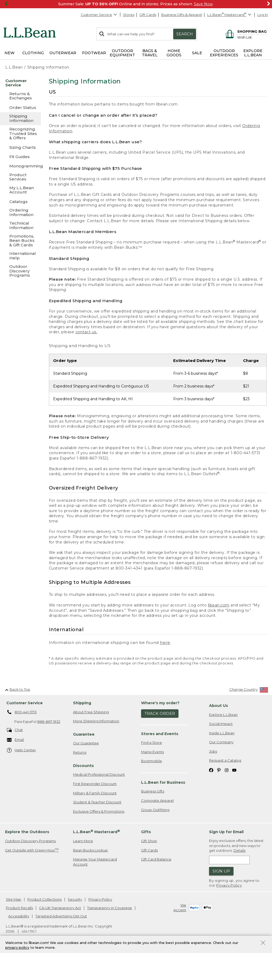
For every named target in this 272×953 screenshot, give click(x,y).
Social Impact (221, 724)
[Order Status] (20, 107)
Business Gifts (152, 791)
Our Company (221, 742)
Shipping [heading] (82, 703)
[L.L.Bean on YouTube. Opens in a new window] (234, 770)
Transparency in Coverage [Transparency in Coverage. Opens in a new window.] (109, 908)
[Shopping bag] (245, 31)
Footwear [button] (94, 52)
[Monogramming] (20, 166)
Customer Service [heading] (24, 703)
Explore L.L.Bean (223, 714)
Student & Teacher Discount (97, 802)
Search (184, 34)
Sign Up (221, 871)
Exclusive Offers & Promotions (98, 811)
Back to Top (17, 689)
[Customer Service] (20, 83)
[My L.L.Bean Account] (20, 190)
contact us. (86, 332)
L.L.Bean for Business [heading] (163, 782)
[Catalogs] (20, 201)
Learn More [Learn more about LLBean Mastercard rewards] (83, 841)
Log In (262, 14)
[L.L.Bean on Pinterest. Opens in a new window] (219, 770)
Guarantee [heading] (84, 734)
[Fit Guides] (20, 156)
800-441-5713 (22, 712)
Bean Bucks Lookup (90, 850)
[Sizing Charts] (20, 147)
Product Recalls (19, 908)
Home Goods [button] (174, 53)
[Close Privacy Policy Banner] (263, 943)
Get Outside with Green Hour (32, 850)
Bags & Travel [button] (150, 53)
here (165, 642)
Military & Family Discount (95, 793)
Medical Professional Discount (99, 774)
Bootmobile (151, 761)
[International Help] (20, 256)
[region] (136, 4)
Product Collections (44, 899)
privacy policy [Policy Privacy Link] (17, 948)
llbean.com (219, 605)
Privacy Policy (229, 885)
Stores (128, 14)
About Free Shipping (91, 712)
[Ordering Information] (20, 212)
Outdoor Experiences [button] (224, 53)
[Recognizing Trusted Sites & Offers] (20, 133)
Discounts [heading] (83, 765)
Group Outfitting (155, 810)
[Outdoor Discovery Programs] (20, 271)
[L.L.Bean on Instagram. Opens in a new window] (226, 770)
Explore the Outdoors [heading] (27, 831)
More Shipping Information (96, 721)
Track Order (159, 713)
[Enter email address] (229, 860)
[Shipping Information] (20, 118)
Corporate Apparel (157, 800)
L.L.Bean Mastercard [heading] (96, 831)
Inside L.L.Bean (222, 733)
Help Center (21, 750)
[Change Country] (248, 690)
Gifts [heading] (146, 831)
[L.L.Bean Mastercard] (230, 14)
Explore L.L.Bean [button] (252, 53)
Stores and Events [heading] (159, 733)
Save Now (203, 4)
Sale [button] (197, 52)
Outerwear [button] (62, 52)
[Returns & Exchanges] (20, 96)
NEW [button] (10, 52)
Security (75, 899)
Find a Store (151, 742)
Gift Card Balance (156, 859)
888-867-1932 (48, 721)
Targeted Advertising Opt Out (61, 916)
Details (239, 850)
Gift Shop (149, 841)
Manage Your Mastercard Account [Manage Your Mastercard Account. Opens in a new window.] (95, 861)
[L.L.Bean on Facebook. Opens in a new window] (211, 770)
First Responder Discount (95, 784)
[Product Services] (20, 177)
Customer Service (99, 14)
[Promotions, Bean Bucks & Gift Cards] (20, 241)
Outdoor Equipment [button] (122, 53)
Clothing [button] (33, 52)
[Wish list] (252, 37)
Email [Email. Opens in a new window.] (15, 740)
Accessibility (18, 916)
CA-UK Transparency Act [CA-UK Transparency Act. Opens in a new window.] (60, 908)
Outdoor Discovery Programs (30, 841)
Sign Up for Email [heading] (226, 831)
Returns (79, 752)
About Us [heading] (218, 705)
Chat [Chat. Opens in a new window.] (15, 730)
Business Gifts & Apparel (181, 14)
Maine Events (152, 752)
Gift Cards (147, 14)
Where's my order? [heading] (160, 703)
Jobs (213, 751)
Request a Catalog (225, 760)
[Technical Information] (20, 225)
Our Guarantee (86, 743)
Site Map (13, 899)
